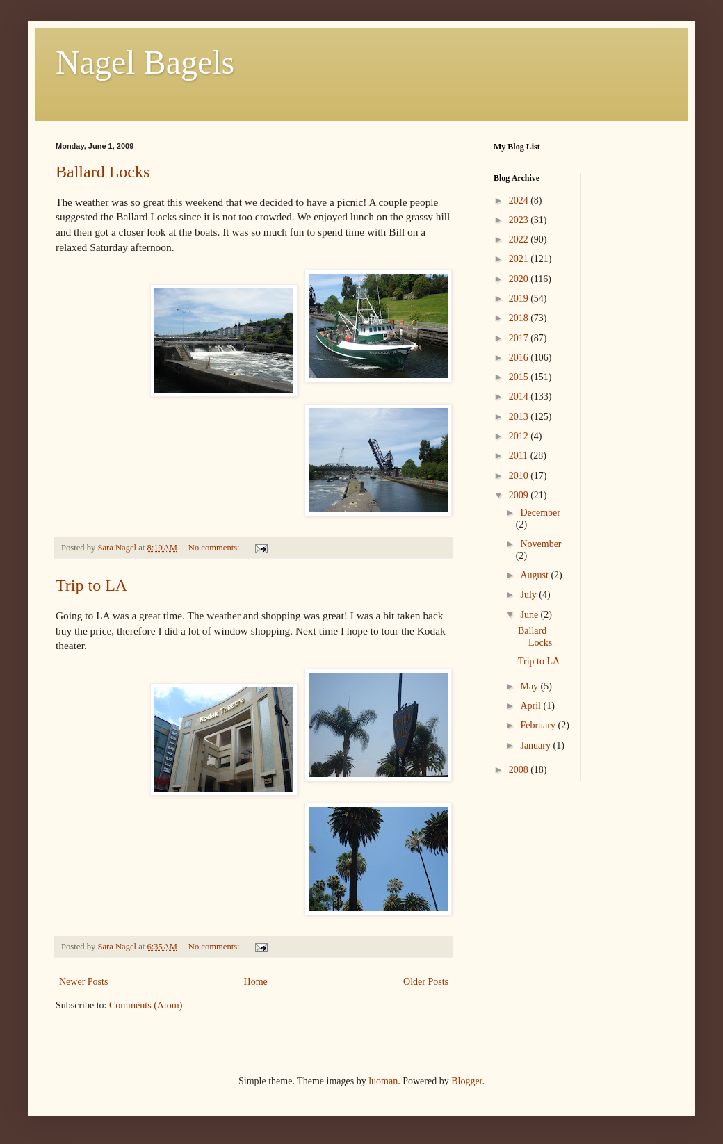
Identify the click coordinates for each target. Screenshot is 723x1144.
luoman (383, 1081)
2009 (520, 495)
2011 (519, 455)
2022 (520, 239)
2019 (520, 298)
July (529, 594)
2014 (520, 396)
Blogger (466, 1081)
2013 (520, 416)
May (530, 686)
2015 (520, 377)
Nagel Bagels (145, 62)
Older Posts (425, 982)
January (536, 745)
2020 (520, 279)
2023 (520, 220)
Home (256, 982)
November (540, 544)
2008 (520, 770)
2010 (520, 476)
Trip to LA (91, 585)
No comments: (215, 548)
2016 (520, 357)
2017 (520, 338)
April (531, 706)
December (540, 512)
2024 (520, 200)
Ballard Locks (102, 172)
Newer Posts (83, 982)
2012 (520, 436)
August (535, 575)
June (530, 615)
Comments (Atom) (145, 1005)
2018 (520, 318)
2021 (520, 259)
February (539, 725)
